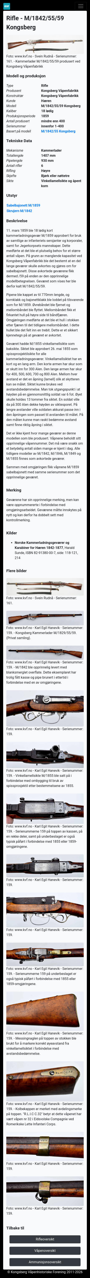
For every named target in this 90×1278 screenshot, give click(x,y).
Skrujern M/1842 (19, 211)
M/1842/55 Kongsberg (58, 131)
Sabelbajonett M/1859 (23, 205)
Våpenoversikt (45, 1251)
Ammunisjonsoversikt (45, 1262)
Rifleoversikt (45, 1239)
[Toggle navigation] (81, 6)
